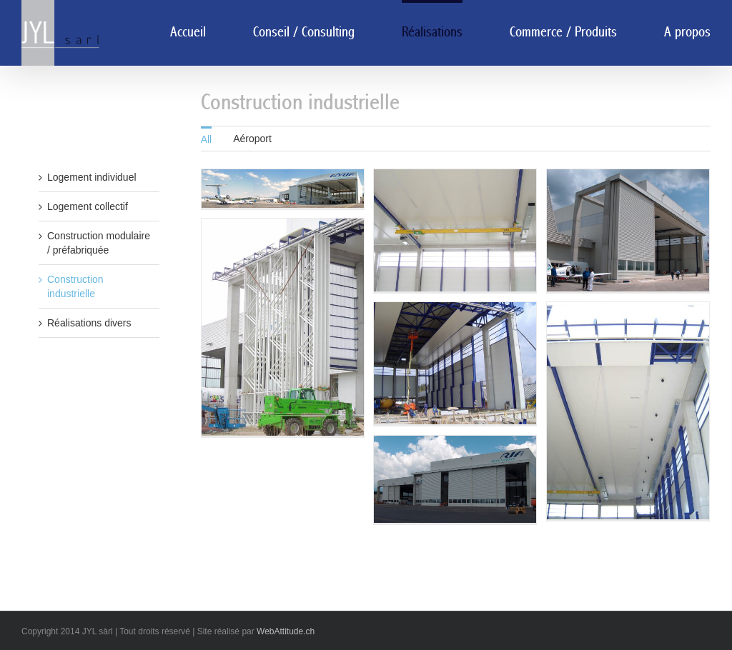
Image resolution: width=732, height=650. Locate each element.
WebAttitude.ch (286, 631)
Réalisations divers (89, 323)
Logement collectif (87, 206)
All (206, 139)
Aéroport (252, 138)
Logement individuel (92, 177)
